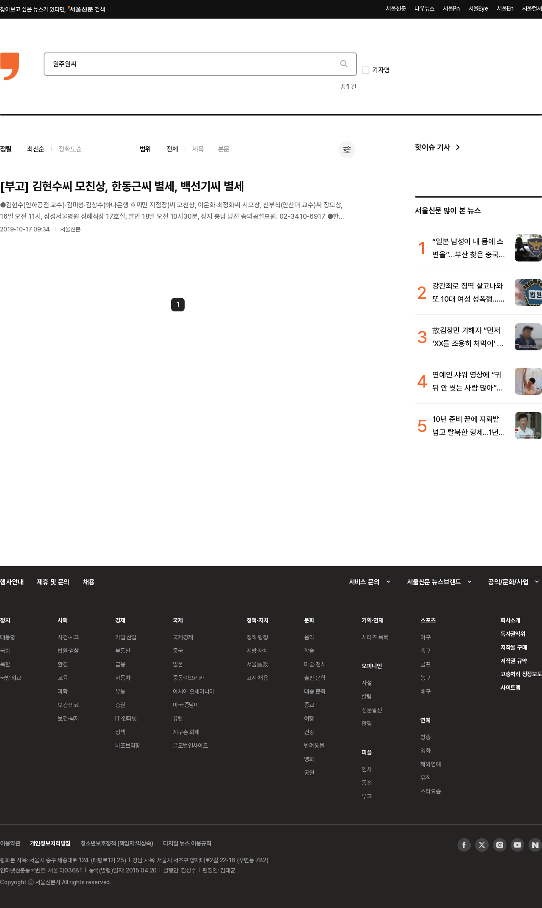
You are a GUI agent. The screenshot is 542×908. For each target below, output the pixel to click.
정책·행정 (257, 637)
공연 (309, 772)
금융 (120, 664)
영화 (309, 759)
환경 (63, 664)
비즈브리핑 (127, 745)
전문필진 (372, 710)
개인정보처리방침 (50, 843)
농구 (425, 678)
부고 (367, 796)
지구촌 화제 (186, 732)
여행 (309, 718)
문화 (309, 620)
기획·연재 (372, 620)
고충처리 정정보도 (521, 674)
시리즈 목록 (375, 637)
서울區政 (257, 664)
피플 (367, 752)
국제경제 (183, 637)
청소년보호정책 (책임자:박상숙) (116, 843)
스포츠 (428, 620)
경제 (120, 620)
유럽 (178, 718)
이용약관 (10, 843)
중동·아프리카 (188, 678)
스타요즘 (430, 791)
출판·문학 (314, 678)
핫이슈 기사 (432, 147)
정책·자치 (257, 620)
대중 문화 (315, 691)
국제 (178, 620)
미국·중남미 (186, 705)
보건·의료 (68, 705)
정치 (5, 620)
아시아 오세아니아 (193, 691)
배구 (425, 691)
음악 (309, 637)
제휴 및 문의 (53, 581)
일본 (178, 664)
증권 (120, 705)
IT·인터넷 (126, 718)
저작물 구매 (514, 647)
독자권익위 (513, 634)
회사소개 (510, 620)
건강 (309, 732)
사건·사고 (68, 637)
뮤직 (425, 777)
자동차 (122, 678)
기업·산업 (125, 637)
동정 (367, 783)
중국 (178, 651)
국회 (5, 651)
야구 (425, 637)
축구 (425, 651)
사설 (367, 683)
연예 (425, 720)
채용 (89, 581)
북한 (5, 664)
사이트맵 (510, 687)
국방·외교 (10, 678)
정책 (120, 732)
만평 (367, 723)
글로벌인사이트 (190, 745)
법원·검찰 (68, 651)
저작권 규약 (514, 661)
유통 (120, 691)
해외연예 (430, 764)
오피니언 (372, 666)
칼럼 (367, 696)
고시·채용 (257, 678)
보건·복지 (68, 718)
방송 (425, 737)
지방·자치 (257, 651)
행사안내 (11, 581)
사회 (63, 620)
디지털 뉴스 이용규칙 (187, 843)
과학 (63, 691)
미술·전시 (314, 664)
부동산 (122, 651)
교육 (63, 678)
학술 (309, 651)
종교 (309, 705)
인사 (367, 769)
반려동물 (314, 745)
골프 (425, 664)
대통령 (7, 637)
